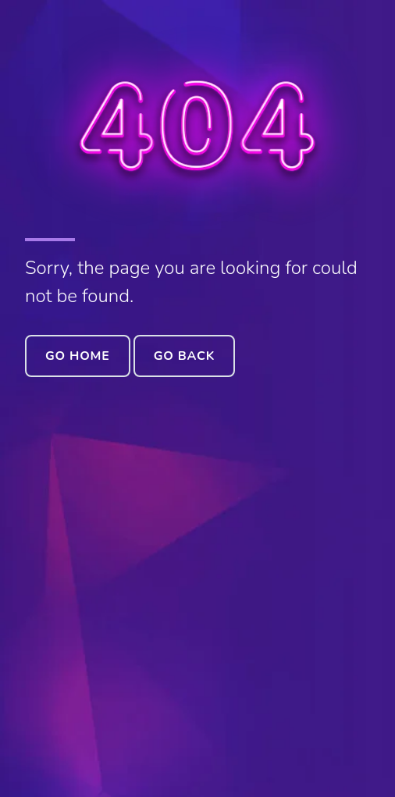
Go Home (77, 356)
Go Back (184, 356)
